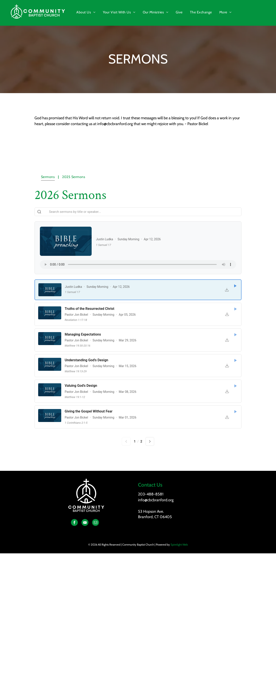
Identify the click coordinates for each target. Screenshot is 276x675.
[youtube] (85, 523)
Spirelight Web (179, 544)
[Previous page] (126, 441)
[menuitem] (86, 12)
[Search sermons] (138, 211)
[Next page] (150, 441)
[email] (95, 523)
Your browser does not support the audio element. (138, 264)
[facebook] (74, 523)
